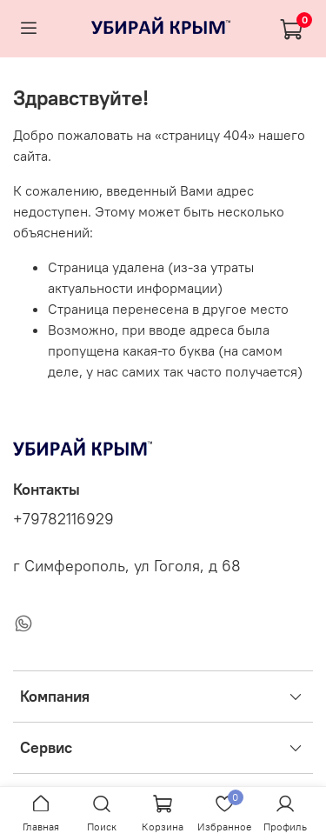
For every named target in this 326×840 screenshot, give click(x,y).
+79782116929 (63, 519)
